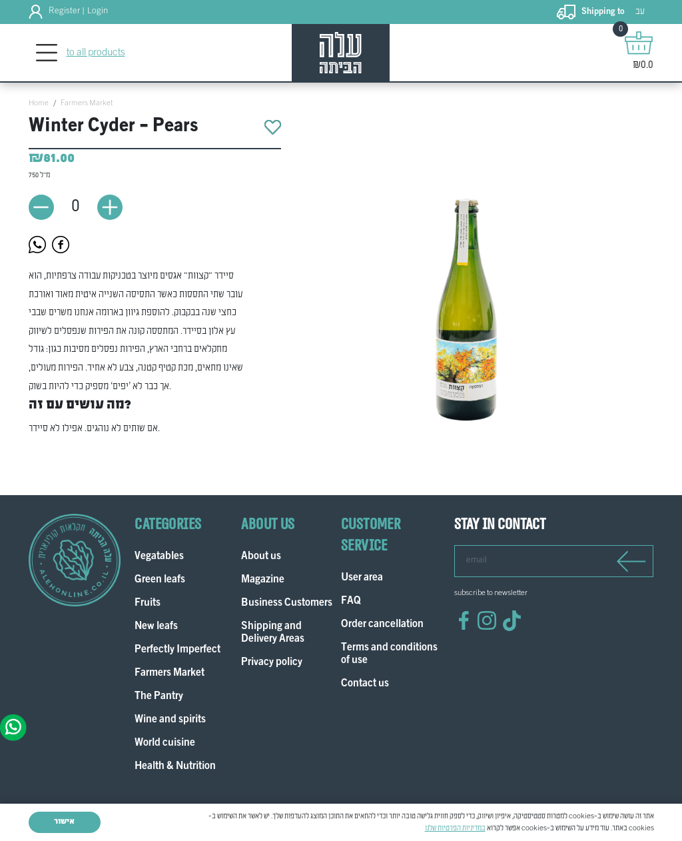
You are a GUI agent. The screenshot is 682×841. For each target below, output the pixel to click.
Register (64, 11)
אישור (64, 821)
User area (362, 578)
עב (640, 11)
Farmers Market (87, 103)
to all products (96, 53)
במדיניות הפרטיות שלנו (455, 828)
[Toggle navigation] (47, 53)
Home (39, 103)
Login (97, 11)
